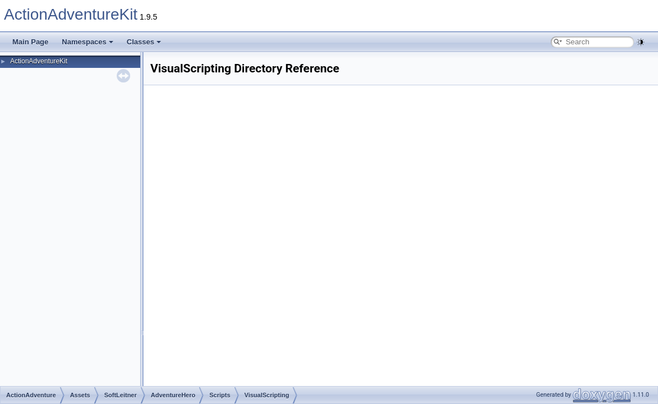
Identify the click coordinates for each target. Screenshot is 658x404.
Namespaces (87, 42)
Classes (144, 42)
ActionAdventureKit (70, 14)
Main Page (30, 42)
